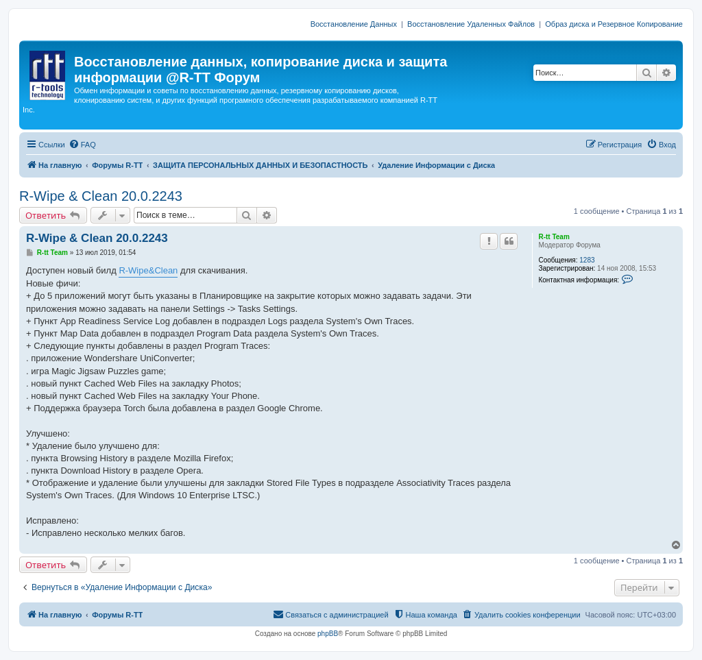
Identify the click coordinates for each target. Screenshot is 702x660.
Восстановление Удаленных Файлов (471, 24)
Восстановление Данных (354, 24)
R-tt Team (553, 237)
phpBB (327, 633)
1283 (586, 260)
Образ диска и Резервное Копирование (614, 24)
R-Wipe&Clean (148, 270)
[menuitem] (82, 144)
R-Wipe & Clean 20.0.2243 (100, 196)
